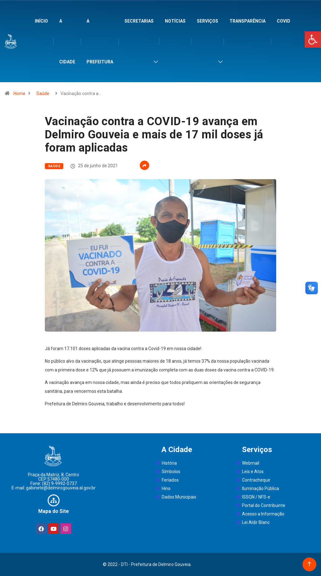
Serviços (207, 21)
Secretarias (139, 21)
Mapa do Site (53, 511)
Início (41, 21)
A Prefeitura (100, 41)
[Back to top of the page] (309, 564)
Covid (283, 21)
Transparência (247, 21)
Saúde (42, 93)
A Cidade (67, 41)
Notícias (175, 21)
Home (19, 93)
